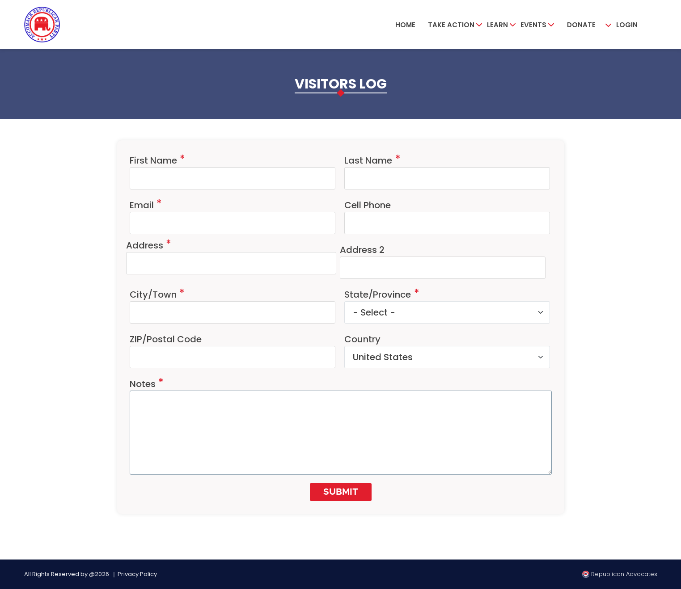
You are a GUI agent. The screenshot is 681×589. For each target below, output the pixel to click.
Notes (143, 384)
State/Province (377, 294)
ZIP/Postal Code (166, 339)
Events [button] (533, 24)
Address (144, 245)
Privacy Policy (137, 574)
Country (362, 339)
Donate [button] (581, 24)
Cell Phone (367, 205)
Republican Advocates (619, 574)
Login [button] (627, 24)
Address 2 (362, 250)
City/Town (153, 294)
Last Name (368, 160)
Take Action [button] (451, 24)
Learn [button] (497, 24)
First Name (153, 160)
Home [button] (405, 24)
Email (142, 205)
